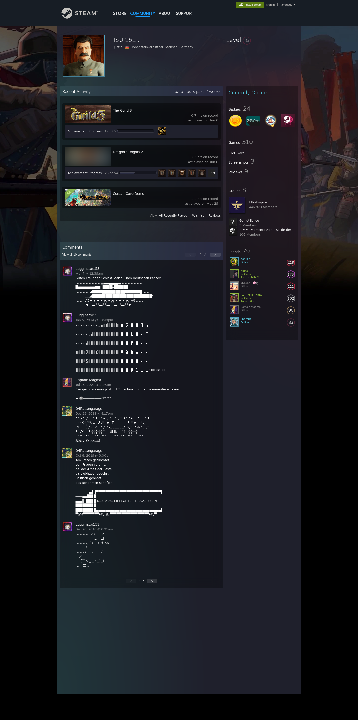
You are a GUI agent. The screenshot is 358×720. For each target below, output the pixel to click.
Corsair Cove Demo (128, 193)
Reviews (215, 215)
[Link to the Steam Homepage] (83, 17)
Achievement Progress (85, 131)
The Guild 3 (122, 110)
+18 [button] (212, 173)
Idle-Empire (258, 202)
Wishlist (198, 215)
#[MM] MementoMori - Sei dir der (265, 230)
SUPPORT (185, 13)
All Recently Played (173, 215)
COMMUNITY (142, 13)
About (165, 13)
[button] (262, 40)
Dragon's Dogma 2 (128, 152)
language (286, 4)
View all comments (77, 254)
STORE (120, 13)
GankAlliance (249, 220)
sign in (270, 4)
